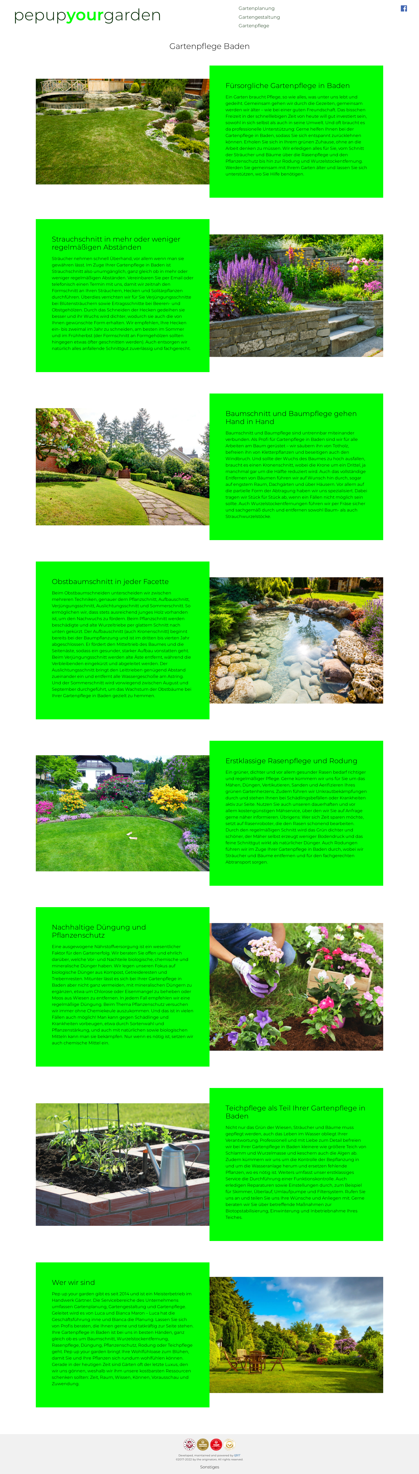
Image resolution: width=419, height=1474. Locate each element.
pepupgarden (87, 14)
